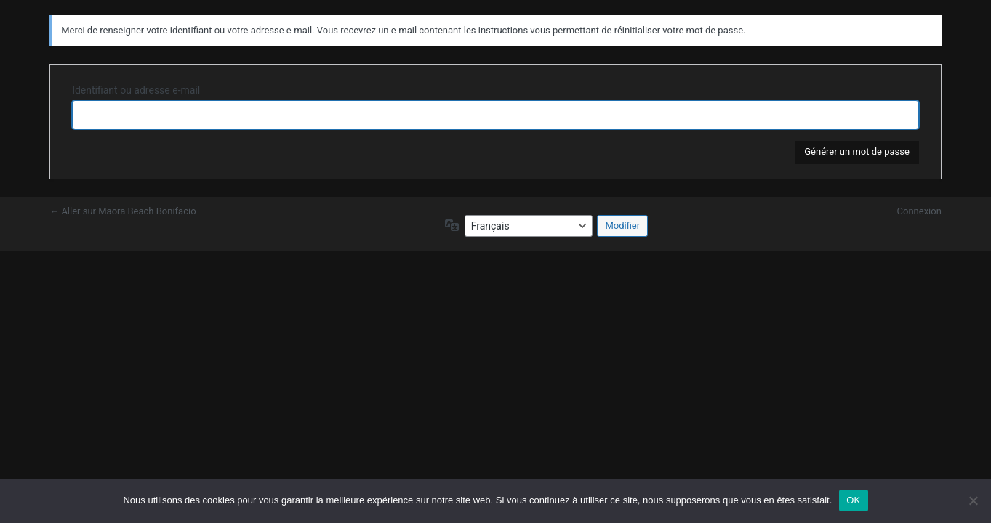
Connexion (919, 211)
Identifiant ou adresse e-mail (136, 90)
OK (853, 500)
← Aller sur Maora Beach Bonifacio (122, 211)
